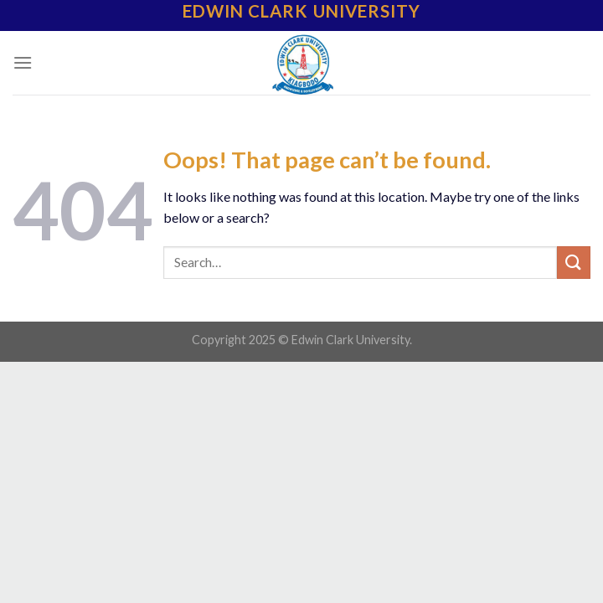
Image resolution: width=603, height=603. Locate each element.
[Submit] (573, 262)
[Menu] (23, 62)
